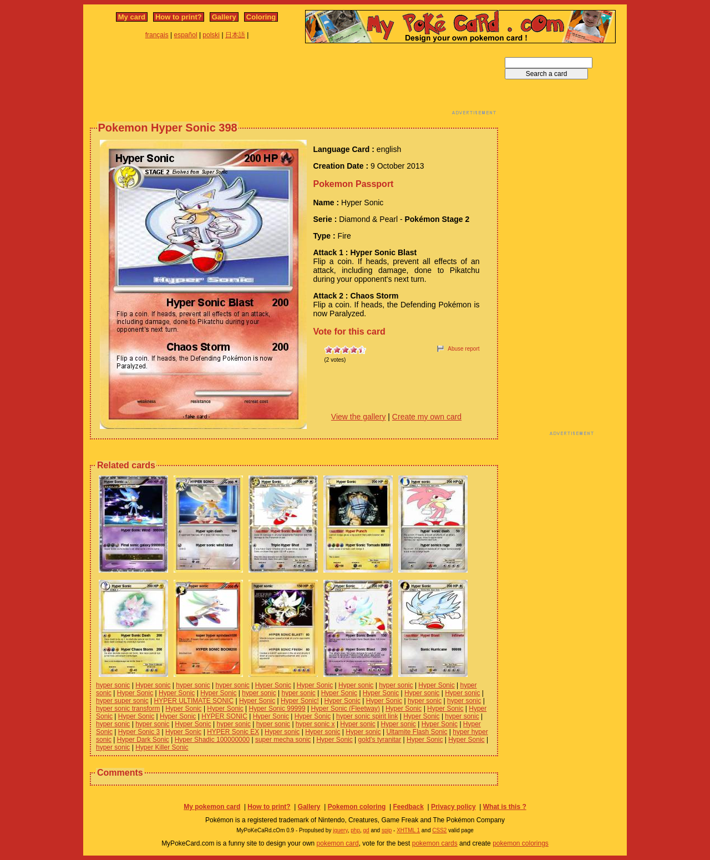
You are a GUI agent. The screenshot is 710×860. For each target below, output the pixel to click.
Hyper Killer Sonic (161, 747)
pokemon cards (435, 843)
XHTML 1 (408, 830)
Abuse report (463, 349)
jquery (340, 830)
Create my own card (427, 416)
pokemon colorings (521, 843)
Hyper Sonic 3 (139, 732)
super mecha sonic (283, 739)
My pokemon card (212, 807)
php (355, 830)
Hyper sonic (152, 685)
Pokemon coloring (357, 807)
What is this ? (504, 807)
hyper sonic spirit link (367, 716)
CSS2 (439, 830)
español (185, 35)
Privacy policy (453, 807)
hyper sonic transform (128, 708)
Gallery (224, 17)
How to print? (178, 17)
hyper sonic (113, 685)
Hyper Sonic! (300, 701)
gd (366, 830)
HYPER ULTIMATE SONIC (194, 701)
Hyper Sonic (273, 685)
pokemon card (338, 843)
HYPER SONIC (224, 716)
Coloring (261, 17)
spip (387, 830)
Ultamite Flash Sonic (416, 732)
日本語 (235, 35)
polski (211, 35)
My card (131, 17)
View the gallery (358, 416)
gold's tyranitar (380, 739)
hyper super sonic (122, 701)
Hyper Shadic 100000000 (212, 739)
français (157, 35)
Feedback (408, 807)
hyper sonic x (315, 724)
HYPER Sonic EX (233, 732)
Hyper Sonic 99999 (277, 708)
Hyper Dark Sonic (143, 739)
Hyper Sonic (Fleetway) (345, 708)
